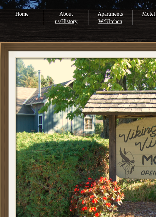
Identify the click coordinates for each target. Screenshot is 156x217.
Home (22, 14)
